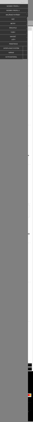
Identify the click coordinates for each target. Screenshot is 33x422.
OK (12, 213)
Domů (6, 34)
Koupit (18, 83)
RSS (18, 398)
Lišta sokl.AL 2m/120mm (16, 312)
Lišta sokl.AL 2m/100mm (16, 273)
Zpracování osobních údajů (16, 386)
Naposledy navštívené (16, 372)
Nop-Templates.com (19, 417)
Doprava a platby (16, 383)
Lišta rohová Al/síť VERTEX (16, 195)
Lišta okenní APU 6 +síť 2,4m (16, 77)
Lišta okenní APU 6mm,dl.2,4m (16, 116)
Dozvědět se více (20, 213)
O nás (16, 392)
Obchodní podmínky (16, 389)
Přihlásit (15, 12)
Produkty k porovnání (16, 375)
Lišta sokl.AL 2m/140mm (16, 351)
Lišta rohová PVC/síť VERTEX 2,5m (16, 234)
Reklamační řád (16, 381)
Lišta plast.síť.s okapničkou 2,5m (16, 155)
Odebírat (26, 407)
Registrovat (8, 12)
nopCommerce (19, 415)
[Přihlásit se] (15, 407)
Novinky (16, 378)
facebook (14, 398)
